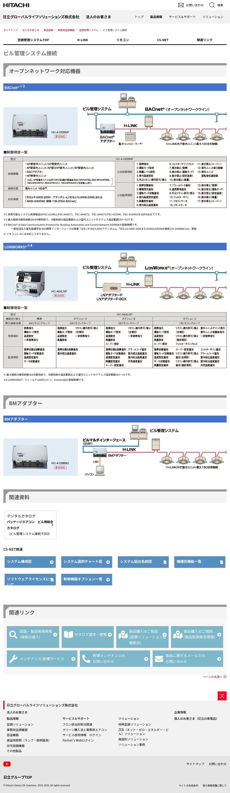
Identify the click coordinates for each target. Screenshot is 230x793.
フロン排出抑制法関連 (78, 724)
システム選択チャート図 (83, 561)
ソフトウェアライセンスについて (28, 580)
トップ (139, 17)
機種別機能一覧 (189, 561)
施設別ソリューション (133, 739)
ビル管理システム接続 (30, 53)
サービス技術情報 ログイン (82, 735)
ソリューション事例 (131, 744)
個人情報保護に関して (215, 785)
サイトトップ (10, 30)
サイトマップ (195, 764)
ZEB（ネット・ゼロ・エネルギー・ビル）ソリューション (143, 732)
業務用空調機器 (66, 30)
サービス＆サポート (76, 718)
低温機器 (13, 735)
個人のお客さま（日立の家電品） (196, 718)
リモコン (122, 40)
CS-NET (163, 40)
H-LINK (82, 40)
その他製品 (14, 751)
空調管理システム (88, 30)
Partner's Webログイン (78, 740)
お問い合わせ (218, 764)
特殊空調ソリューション (134, 724)
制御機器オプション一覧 (83, 579)
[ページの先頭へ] (222, 695)
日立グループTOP (17, 777)
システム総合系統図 (136, 561)
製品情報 (48, 30)
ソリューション (128, 718)
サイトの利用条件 (188, 785)
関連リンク (204, 40)
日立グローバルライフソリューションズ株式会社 (42, 705)
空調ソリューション (20, 724)
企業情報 (180, 712)
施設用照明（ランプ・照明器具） (29, 740)
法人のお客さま (30, 30)
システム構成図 (19, 561)
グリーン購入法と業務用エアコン (85, 730)
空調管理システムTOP (33, 40)
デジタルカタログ (30, 524)
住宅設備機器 (16, 746)
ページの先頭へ (212, 677)
